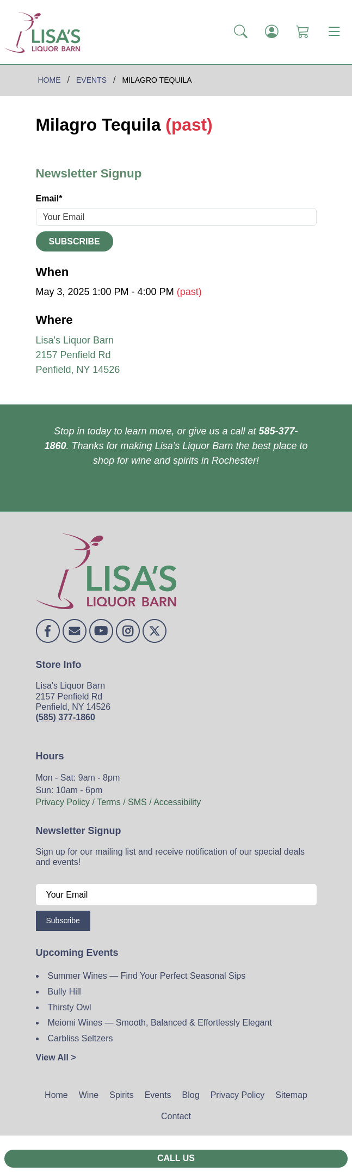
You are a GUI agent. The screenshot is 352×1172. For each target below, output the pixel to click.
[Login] (271, 32)
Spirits (121, 1095)
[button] (240, 32)
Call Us (176, 1158)
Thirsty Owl (69, 1007)
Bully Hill (64, 991)
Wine (88, 1095)
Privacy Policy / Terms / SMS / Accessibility (118, 802)
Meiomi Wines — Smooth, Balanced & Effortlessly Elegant (160, 1022)
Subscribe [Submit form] (74, 241)
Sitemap (291, 1095)
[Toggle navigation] (334, 32)
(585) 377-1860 (65, 717)
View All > (56, 1057)
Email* (49, 198)
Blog (191, 1095)
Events (158, 1095)
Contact (176, 1116)
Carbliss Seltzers (80, 1038)
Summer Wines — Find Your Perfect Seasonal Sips (147, 975)
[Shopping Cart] (302, 32)
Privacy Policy (238, 1095)
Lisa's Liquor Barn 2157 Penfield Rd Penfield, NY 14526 (78, 355)
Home (56, 1095)
